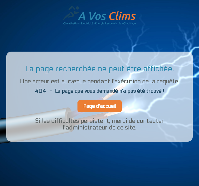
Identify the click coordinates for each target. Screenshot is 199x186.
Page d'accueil (99, 106)
